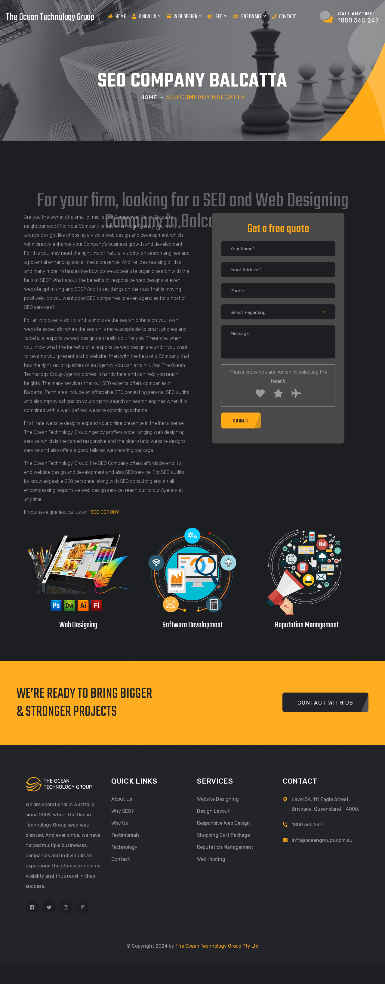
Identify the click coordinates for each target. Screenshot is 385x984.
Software (249, 16)
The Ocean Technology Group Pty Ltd (217, 946)
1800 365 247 (307, 824)
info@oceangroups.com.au (322, 840)
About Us (121, 799)
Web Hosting (211, 859)
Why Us (119, 823)
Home (117, 16)
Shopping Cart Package (223, 835)
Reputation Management (225, 847)
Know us (146, 16)
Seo (217, 16)
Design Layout (213, 811)
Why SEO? (122, 811)
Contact (284, 16)
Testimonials (125, 835)
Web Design (184, 16)
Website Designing (218, 799)
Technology (124, 847)
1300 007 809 (104, 512)
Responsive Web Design (223, 823)
